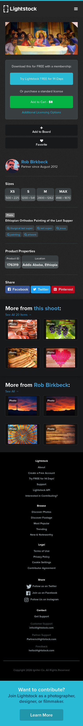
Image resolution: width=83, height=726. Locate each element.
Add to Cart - (42, 102)
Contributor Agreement (42, 568)
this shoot (47, 308)
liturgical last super (20, 228)
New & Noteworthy (41, 534)
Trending (41, 529)
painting (13, 234)
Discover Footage (41, 517)
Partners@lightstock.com (41, 639)
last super (44, 228)
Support (41, 484)
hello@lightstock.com (41, 650)
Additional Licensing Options (41, 112)
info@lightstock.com (41, 627)
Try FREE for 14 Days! (41, 478)
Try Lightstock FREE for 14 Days (41, 78)
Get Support (41, 616)
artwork (30, 234)
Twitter (41, 289)
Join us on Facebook (44, 593)
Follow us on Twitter (45, 586)
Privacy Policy (41, 557)
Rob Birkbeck (34, 161)
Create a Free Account (41, 473)
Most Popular (41, 523)
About (41, 467)
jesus (61, 228)
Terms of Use (42, 551)
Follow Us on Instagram (45, 599)
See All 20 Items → (18, 314)
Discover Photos (41, 512)
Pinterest (63, 289)
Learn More (41, 715)
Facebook (17, 289)
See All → (12, 391)
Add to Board (41, 130)
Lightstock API (41, 490)
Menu (75, 8)
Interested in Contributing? (41, 496)
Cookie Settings (41, 562)
